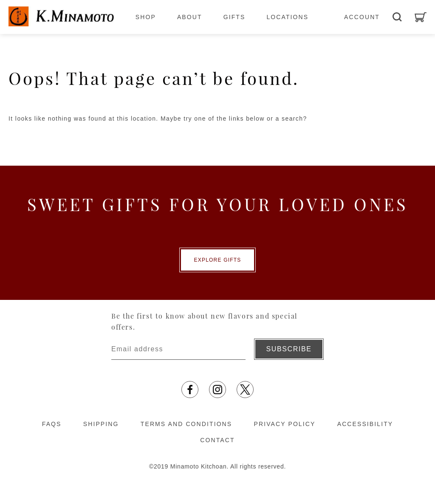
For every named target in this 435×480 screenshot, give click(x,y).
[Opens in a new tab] (189, 389)
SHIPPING (101, 424)
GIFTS (234, 17)
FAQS (52, 424)
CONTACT (217, 440)
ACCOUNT (362, 17)
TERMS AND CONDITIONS (186, 424)
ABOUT (189, 17)
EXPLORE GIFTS (217, 260)
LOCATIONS (287, 17)
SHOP (146, 17)
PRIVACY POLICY (285, 424)
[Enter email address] (178, 349)
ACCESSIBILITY (365, 424)
